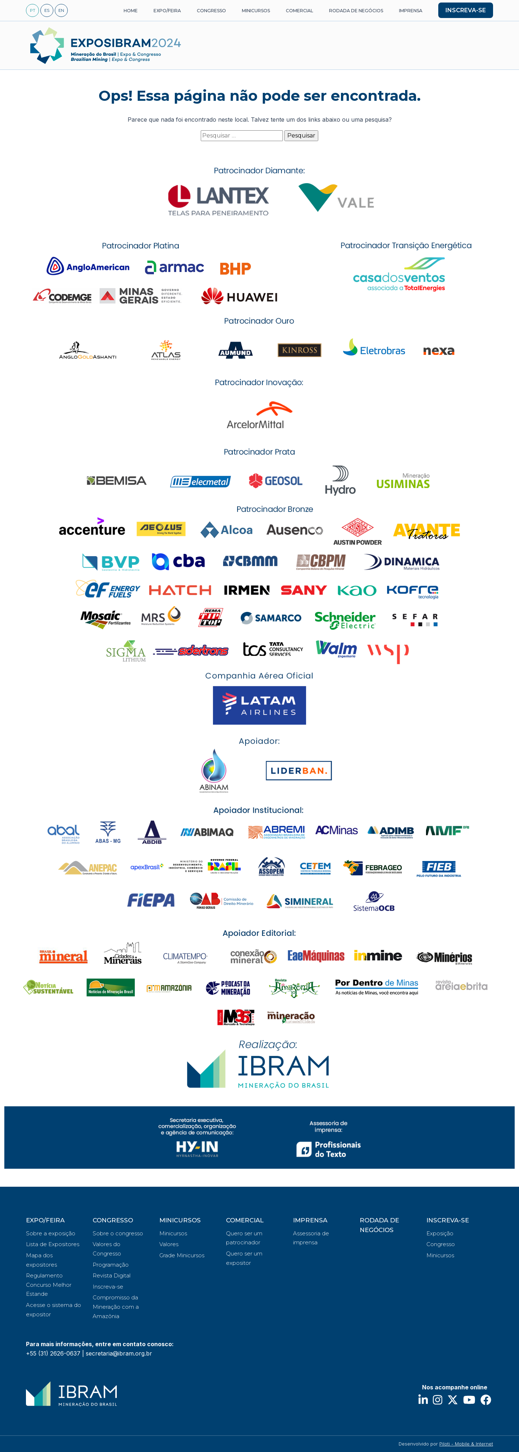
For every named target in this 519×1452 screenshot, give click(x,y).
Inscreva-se (108, 1286)
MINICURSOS (256, 10)
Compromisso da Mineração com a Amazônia (116, 1306)
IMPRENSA (410, 10)
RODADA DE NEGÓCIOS (356, 10)
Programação (111, 1264)
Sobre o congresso (118, 1233)
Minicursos (173, 1233)
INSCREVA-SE (465, 10)
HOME (131, 10)
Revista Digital (111, 1275)
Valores (168, 1244)
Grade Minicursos (181, 1255)
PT (32, 10)
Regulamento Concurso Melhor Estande (48, 1284)
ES (46, 10)
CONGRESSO (211, 10)
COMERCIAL (299, 10)
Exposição (439, 1233)
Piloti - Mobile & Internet (466, 1444)
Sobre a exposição (50, 1233)
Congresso (440, 1244)
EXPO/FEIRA (167, 10)
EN (61, 10)
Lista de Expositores (52, 1244)
